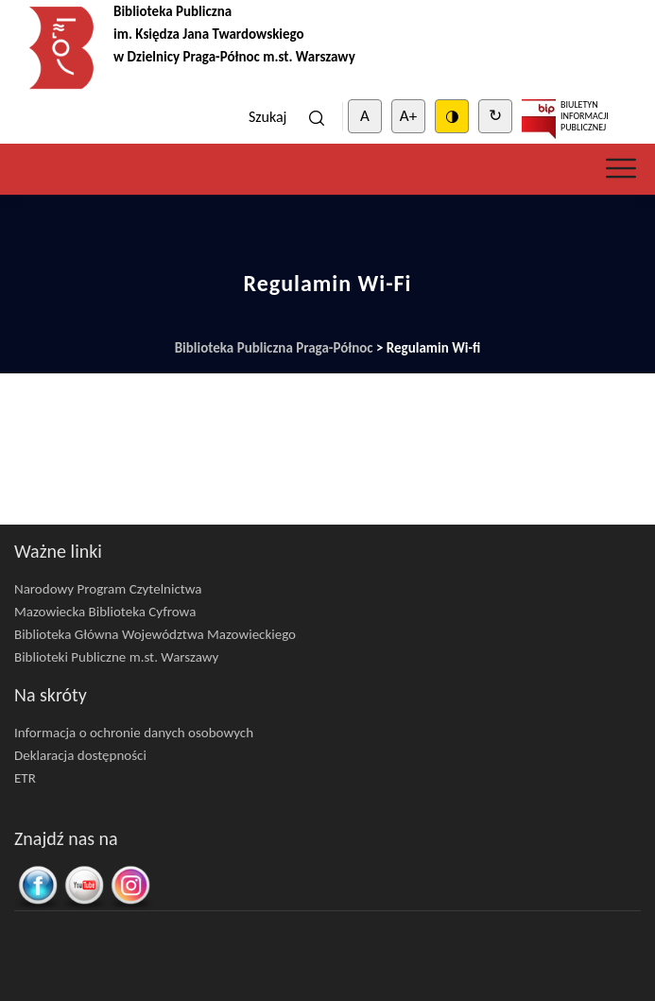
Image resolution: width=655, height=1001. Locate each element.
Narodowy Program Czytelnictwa (108, 588)
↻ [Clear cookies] (495, 116)
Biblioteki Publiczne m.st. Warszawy (116, 656)
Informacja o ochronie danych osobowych (133, 732)
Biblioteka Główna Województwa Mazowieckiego (155, 634)
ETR (25, 777)
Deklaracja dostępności (80, 755)
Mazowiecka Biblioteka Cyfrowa (105, 611)
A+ (408, 116)
